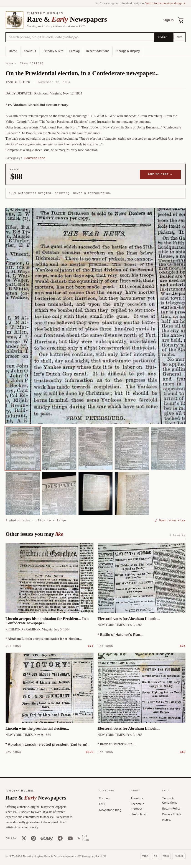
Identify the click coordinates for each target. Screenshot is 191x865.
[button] (95, 316)
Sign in (168, 20)
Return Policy (171, 808)
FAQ (102, 804)
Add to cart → (160, 174)
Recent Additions (97, 51)
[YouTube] (70, 838)
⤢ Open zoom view (170, 520)
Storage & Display (128, 51)
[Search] (163, 37)
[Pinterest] (33, 838)
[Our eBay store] (47, 838)
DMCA (166, 820)
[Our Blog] (84, 838)
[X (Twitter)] (23, 838)
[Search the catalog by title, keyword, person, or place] (80, 37)
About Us (30, 51)
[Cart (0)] (181, 20)
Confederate (34, 158)
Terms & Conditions (169, 800)
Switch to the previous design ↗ (165, 3)
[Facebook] (60, 838)
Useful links (139, 814)
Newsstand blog (110, 810)
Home (13, 51)
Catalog (74, 51)
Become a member (137, 806)
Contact (104, 798)
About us (137, 798)
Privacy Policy (171, 814)
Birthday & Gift (53, 51)
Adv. (179, 37)
